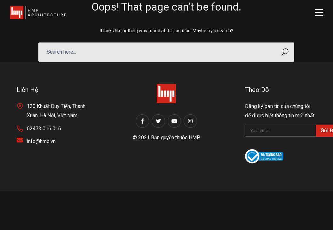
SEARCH (283, 52)
